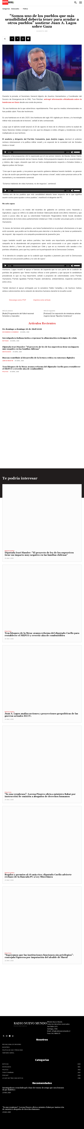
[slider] (38, 152)
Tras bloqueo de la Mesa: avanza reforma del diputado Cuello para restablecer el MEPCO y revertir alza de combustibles (41, 368)
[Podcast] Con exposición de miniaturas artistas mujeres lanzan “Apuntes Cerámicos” (62, 314)
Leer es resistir (7, 360)
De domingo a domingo (10, 332)
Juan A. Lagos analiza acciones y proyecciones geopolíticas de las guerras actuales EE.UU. (41, 714)
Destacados (15, 9)
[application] (42, 152)
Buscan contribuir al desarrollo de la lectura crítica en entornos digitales (38, 358)
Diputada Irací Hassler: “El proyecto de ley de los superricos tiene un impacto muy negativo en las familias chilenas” (40, 348)
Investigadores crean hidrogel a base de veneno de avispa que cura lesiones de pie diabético (33, 1089)
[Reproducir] (5, 152)
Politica (25, 9)
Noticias (5, 341)
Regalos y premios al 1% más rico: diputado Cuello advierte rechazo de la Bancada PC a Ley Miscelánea (38, 875)
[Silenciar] (72, 152)
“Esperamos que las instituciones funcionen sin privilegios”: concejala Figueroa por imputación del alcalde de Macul (39, 956)
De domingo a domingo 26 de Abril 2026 (22, 329)
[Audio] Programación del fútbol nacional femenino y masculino (18, 314)
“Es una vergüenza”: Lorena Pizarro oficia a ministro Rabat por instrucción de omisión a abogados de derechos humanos (40, 795)
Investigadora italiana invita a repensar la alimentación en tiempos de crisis (39, 338)
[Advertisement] (42, 980)
